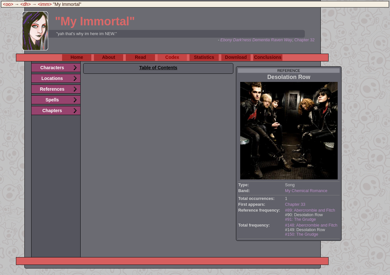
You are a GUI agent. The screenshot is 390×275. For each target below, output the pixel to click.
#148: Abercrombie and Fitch (311, 225)
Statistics (204, 57)
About (108, 57)
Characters (52, 67)
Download (236, 57)
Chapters (52, 110)
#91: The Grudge (300, 219)
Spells (52, 99)
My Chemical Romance (306, 191)
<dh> (25, 4)
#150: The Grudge (301, 234)
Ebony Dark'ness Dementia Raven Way (256, 40)
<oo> (8, 4)
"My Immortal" (95, 21)
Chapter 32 (304, 40)
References (52, 89)
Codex (172, 57)
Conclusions (267, 57)
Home (77, 57)
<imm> (45, 4)
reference (289, 70)
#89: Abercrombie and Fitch (310, 210)
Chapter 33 (295, 204)
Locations (52, 78)
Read (140, 57)
